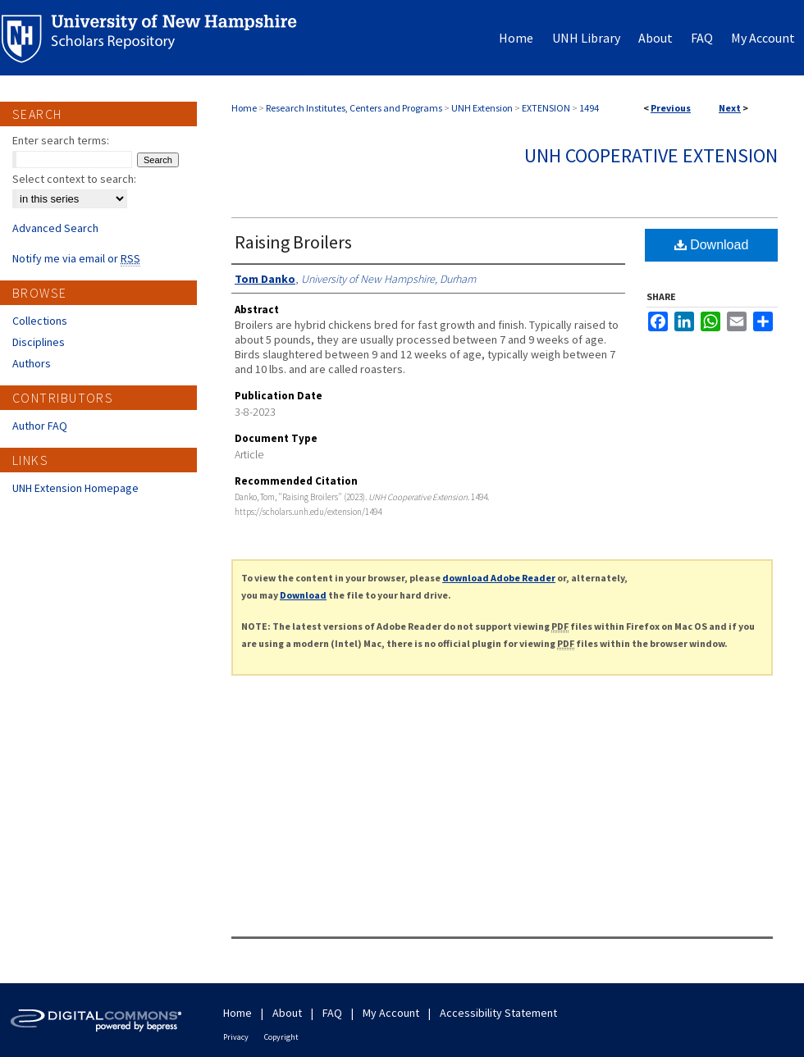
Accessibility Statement (498, 1012)
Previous (671, 108)
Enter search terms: (60, 140)
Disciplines (38, 342)
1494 (589, 108)
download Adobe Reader (498, 578)
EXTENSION (546, 108)
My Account (391, 1012)
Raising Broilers (293, 241)
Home (244, 108)
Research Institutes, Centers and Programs (354, 108)
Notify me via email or (76, 258)
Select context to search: (74, 178)
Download (711, 245)
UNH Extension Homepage (75, 488)
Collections (39, 320)
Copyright (281, 1037)
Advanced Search (55, 228)
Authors (31, 363)
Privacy (236, 1037)
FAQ (332, 1012)
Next (730, 108)
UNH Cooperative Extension (651, 155)
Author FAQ (39, 425)
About (287, 1012)
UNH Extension (482, 108)
